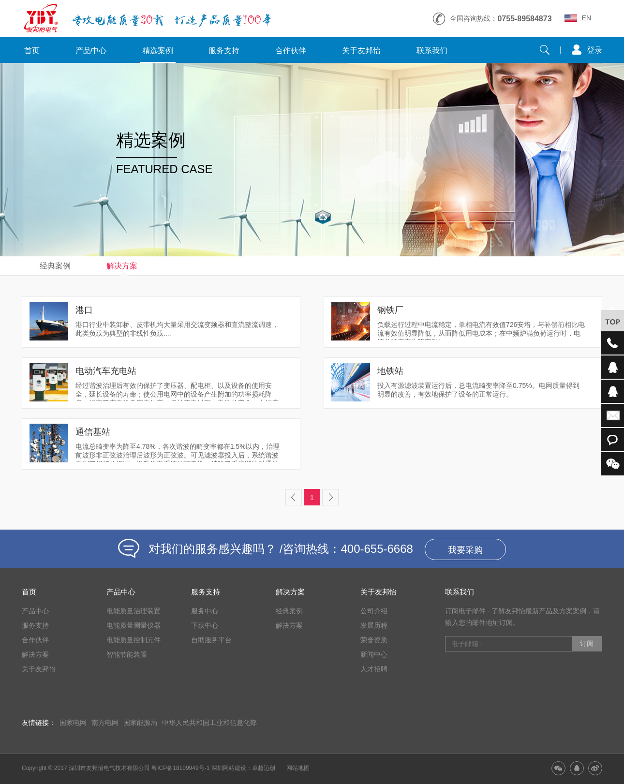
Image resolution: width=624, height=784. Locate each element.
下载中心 (204, 625)
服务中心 (204, 611)
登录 (594, 50)
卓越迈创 (263, 768)
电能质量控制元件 (133, 640)
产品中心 (90, 50)
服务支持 (223, 50)
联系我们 (431, 50)
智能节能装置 (126, 654)
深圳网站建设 (228, 768)
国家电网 (73, 722)
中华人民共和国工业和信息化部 (209, 722)
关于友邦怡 (361, 50)
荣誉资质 (373, 640)
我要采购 (465, 550)
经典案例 (55, 266)
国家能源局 (140, 722)
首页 (32, 50)
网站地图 (298, 768)
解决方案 (121, 266)
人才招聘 (373, 669)
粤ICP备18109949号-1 (180, 768)
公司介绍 (373, 611)
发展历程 (373, 625)
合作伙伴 (290, 50)
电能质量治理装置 (133, 611)
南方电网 (105, 722)
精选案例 (157, 50)
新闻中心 (373, 654)
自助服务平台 (211, 640)
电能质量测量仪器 (133, 625)
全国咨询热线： (500, 19)
